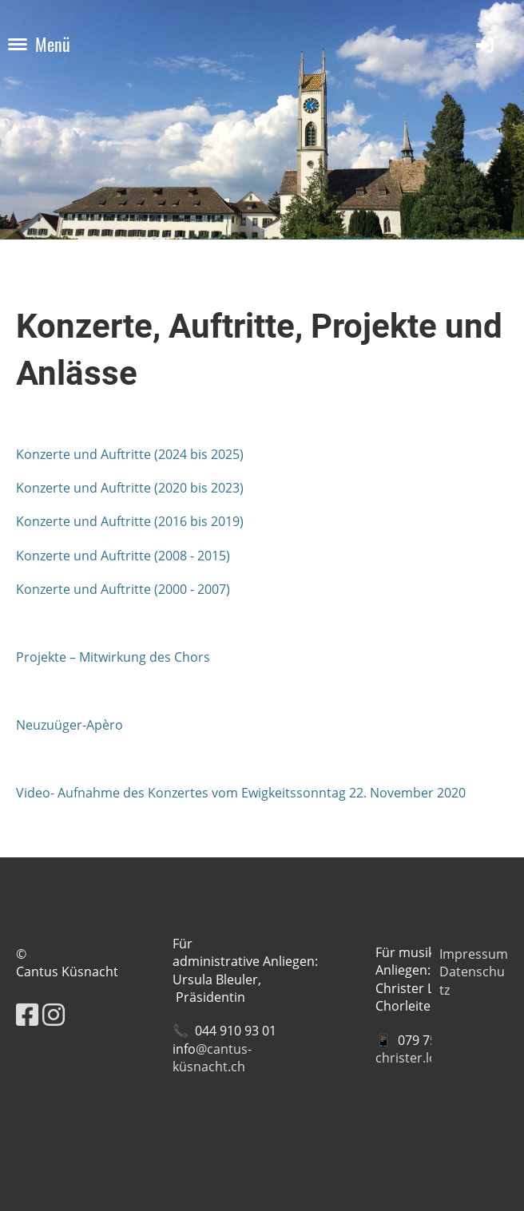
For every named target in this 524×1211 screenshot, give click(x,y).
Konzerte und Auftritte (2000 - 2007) (123, 589)
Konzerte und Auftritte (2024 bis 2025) (130, 454)
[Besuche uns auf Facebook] (27, 1014)
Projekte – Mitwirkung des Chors (113, 657)
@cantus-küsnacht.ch (212, 1057)
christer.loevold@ (428, 1058)
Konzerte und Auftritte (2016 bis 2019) (130, 521)
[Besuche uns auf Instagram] (53, 1014)
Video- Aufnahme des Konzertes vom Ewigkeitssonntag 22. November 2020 (241, 792)
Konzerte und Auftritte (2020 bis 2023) (130, 488)
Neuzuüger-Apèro (69, 725)
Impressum (473, 954)
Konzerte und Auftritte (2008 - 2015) (123, 555)
